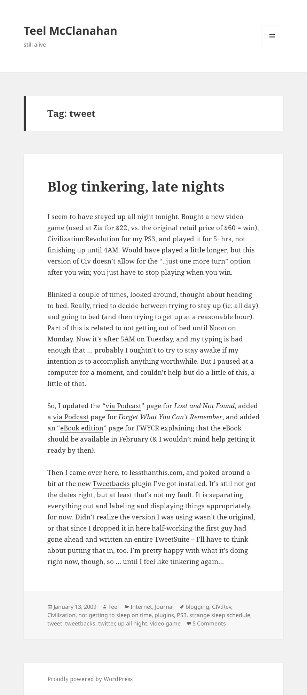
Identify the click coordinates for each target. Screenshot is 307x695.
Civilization (61, 615)
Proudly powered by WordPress (90, 679)
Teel (113, 607)
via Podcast (123, 405)
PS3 (182, 615)
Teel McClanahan (70, 30)
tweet (54, 623)
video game (165, 623)
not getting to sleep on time (115, 615)
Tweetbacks (111, 483)
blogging (197, 607)
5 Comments (209, 623)
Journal (164, 607)
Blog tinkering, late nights (136, 186)
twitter (106, 623)
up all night (132, 623)
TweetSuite (172, 539)
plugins (164, 615)
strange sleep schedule (219, 615)
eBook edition (81, 428)
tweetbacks (80, 623)
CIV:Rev (221, 607)
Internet (141, 607)
